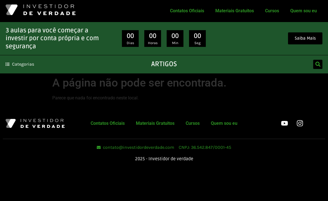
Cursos (272, 10)
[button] (317, 64)
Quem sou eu (303, 10)
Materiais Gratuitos (234, 10)
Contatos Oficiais (187, 10)
